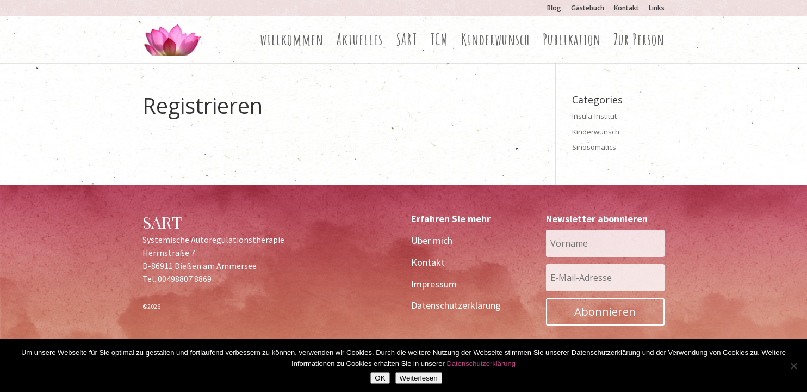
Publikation (572, 42)
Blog (554, 9)
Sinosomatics (594, 147)
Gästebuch (587, 9)
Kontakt (626, 9)
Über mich (431, 240)
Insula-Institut (594, 116)
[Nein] (793, 365)
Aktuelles (360, 42)
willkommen (292, 42)
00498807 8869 (185, 278)
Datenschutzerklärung (456, 305)
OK (380, 378)
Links (657, 9)
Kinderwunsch (495, 42)
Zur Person (639, 42)
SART (406, 42)
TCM (439, 42)
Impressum (434, 284)
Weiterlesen (419, 378)
